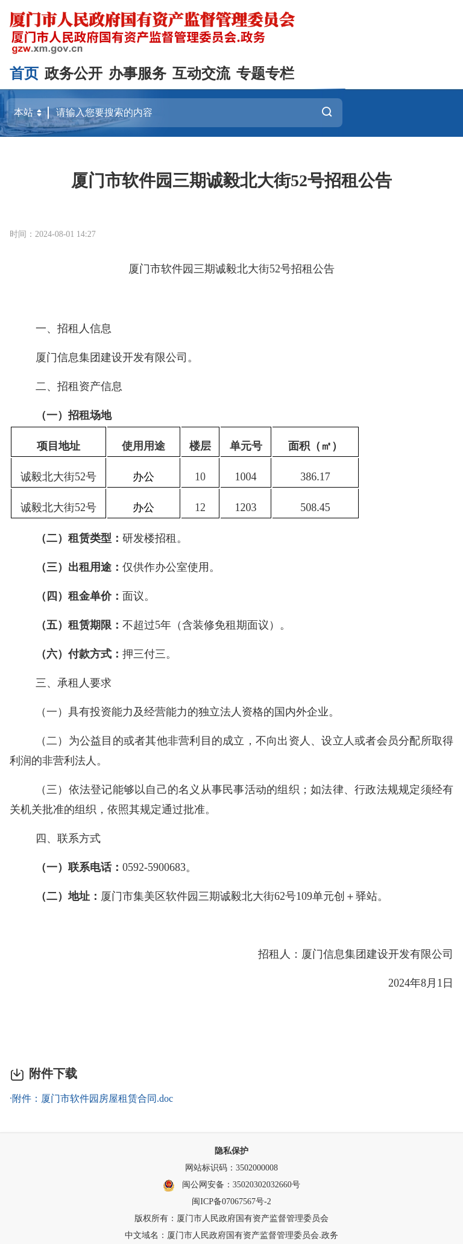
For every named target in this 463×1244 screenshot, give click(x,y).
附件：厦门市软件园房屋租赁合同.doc (92, 1098)
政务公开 (73, 73)
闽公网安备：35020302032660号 (241, 1184)
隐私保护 (231, 1150)
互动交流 (201, 73)
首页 (24, 73)
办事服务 (137, 73)
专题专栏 (265, 73)
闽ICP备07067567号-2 (231, 1201)
